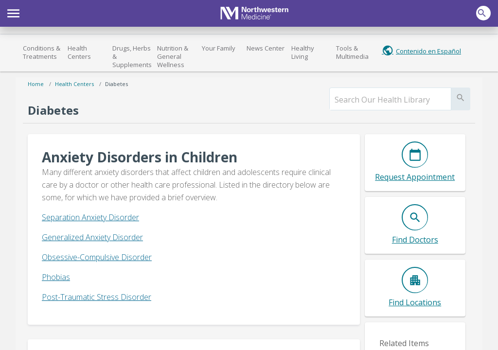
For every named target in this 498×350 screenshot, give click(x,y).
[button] (13, 12)
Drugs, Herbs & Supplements (132, 56)
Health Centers (79, 52)
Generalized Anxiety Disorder (92, 237)
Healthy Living (302, 52)
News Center (266, 48)
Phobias (56, 277)
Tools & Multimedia (352, 52)
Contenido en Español (428, 51)
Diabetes (116, 84)
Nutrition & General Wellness (172, 56)
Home (36, 84)
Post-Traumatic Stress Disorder (96, 297)
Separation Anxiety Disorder (90, 217)
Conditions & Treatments (41, 52)
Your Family (218, 48)
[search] (390, 99)
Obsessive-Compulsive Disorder (97, 257)
